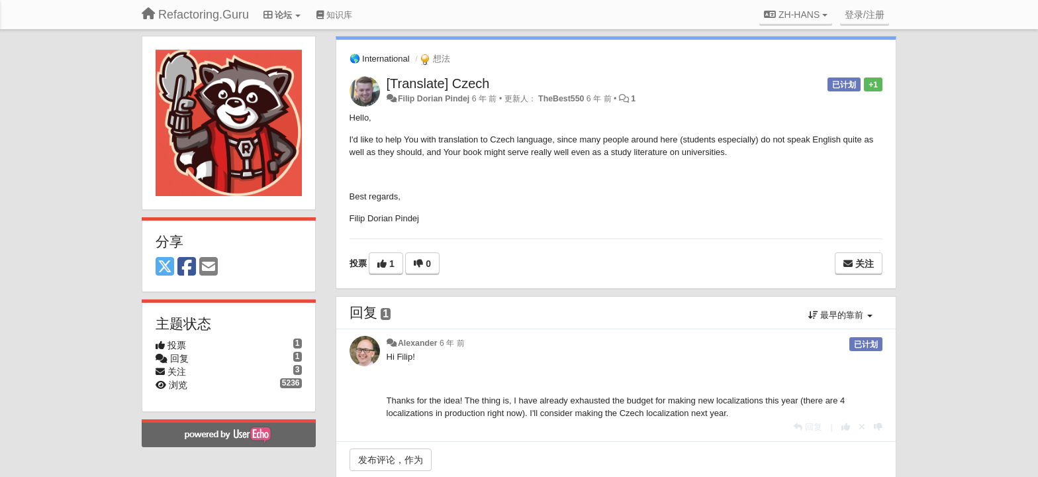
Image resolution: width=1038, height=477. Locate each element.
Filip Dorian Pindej (433, 98)
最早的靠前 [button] (840, 315)
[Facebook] (186, 267)
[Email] (208, 267)
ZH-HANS (795, 14)
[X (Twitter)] (165, 267)
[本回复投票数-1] (878, 427)
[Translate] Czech (438, 83)
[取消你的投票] (862, 427)
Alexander (418, 343)
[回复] (808, 427)
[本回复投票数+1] (845, 427)
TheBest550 (561, 98)
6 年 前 (452, 343)
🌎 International (380, 59)
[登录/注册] (864, 14)
